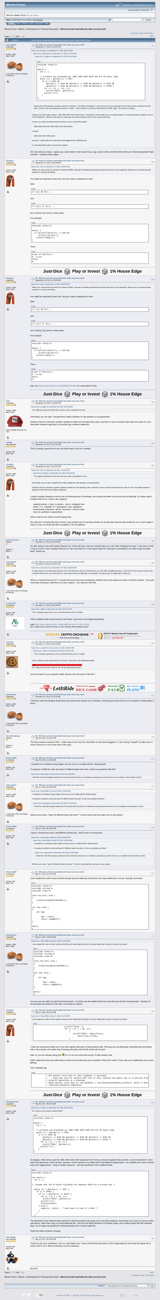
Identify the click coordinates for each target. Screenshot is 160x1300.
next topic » (149, 33)
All (23, 36)
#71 (152, 696)
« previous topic (137, 33)
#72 (152, 737)
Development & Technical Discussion (42, 29)
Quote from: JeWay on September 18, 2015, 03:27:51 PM (51, 609)
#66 (152, 465)
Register (39, 23)
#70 (152, 643)
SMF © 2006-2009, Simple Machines (89, 1295)
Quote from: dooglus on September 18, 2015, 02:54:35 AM (52, 407)
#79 (152, 1103)
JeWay (9, 442)
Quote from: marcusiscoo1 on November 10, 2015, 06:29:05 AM (54, 568)
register (36, 15)
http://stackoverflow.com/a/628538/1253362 (58, 386)
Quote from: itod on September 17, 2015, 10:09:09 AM (50, 167)
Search (25, 23)
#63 (152, 279)
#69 (152, 604)
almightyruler (12, 1102)
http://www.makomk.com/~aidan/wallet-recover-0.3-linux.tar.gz (62, 624)
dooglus (10, 161)
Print (151, 36)
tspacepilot (11, 45)
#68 (152, 563)
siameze (10, 642)
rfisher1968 (11, 758)
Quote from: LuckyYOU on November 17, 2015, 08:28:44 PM (52, 648)
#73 (152, 759)
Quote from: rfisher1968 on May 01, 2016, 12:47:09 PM (50, 941)
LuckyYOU (11, 603)
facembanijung (13, 736)
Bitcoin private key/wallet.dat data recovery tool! (83, 29)
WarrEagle (11, 1237)
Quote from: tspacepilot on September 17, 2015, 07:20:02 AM (55, 53)
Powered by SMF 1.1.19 (66, 1295)
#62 (152, 162)
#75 (152, 828)
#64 (152, 402)
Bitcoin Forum (11, 29)
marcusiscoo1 (12, 540)
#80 (152, 1238)
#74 (152, 786)
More (46, 23)
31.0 (34, 20)
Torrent (39, 20)
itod (8, 401)
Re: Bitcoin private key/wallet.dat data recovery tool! (59, 45)
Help (18, 23)
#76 (152, 873)
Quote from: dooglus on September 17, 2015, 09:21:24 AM (52, 51)
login (28, 15)
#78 (152, 1011)
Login (31, 23)
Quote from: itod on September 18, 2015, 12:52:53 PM (50, 470)
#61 (152, 46)
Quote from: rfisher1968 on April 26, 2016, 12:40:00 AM (51, 791)
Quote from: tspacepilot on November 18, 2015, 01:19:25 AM (53, 774)
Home (11, 23)
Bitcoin (22, 29)
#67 (152, 541)
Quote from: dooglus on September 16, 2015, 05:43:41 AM (56, 56)
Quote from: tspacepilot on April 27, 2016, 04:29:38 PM (50, 837)
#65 (152, 443)
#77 (152, 936)
